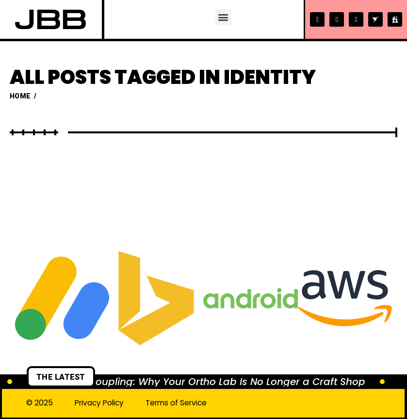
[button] (223, 17)
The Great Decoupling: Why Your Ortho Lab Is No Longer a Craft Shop (196, 382)
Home (20, 96)
